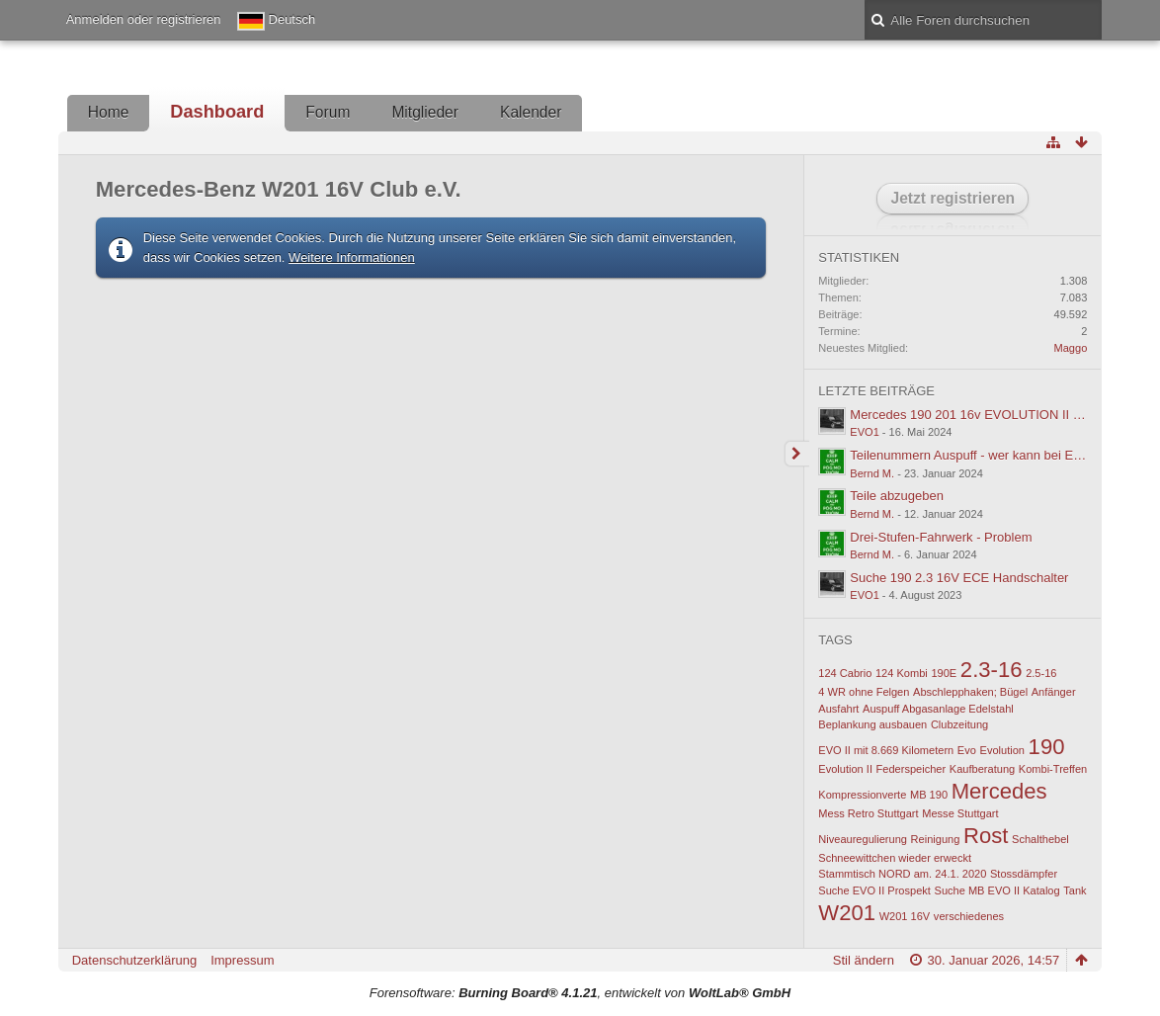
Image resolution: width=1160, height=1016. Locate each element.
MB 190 (929, 795)
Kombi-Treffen (1053, 769)
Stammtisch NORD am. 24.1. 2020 (902, 874)
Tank (1074, 890)
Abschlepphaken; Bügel (970, 692)
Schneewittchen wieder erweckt (894, 858)
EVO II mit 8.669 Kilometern (885, 750)
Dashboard (217, 112)
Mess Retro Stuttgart (868, 813)
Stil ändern (863, 960)
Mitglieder (424, 112)
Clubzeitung (959, 724)
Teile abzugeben (897, 495)
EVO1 (864, 432)
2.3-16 (991, 669)
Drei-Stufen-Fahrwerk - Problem (941, 537)
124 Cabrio (844, 673)
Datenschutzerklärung (134, 960)
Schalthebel (1040, 839)
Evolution (1002, 750)
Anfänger (1054, 692)
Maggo (1071, 348)
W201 (846, 912)
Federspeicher (911, 769)
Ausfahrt (838, 709)
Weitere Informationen (352, 257)
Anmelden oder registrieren (143, 19)
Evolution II (845, 769)
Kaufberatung (982, 769)
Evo (966, 750)
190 (1047, 746)
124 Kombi (901, 673)
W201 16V (905, 916)
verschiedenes (969, 916)
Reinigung (935, 839)
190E (943, 673)
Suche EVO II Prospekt (874, 890)
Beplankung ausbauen (872, 724)
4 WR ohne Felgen (863, 692)
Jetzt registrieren (952, 198)
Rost (985, 835)
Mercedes (999, 791)
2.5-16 (1041, 673)
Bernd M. (872, 473)
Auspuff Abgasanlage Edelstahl (938, 709)
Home (108, 112)
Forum (327, 112)
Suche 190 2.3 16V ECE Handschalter (959, 577)
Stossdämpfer (1023, 874)
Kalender (530, 112)
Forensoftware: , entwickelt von (580, 992)
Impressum (242, 960)
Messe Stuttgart (960, 813)
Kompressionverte (862, 795)
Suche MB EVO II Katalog (997, 890)
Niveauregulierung (862, 839)
